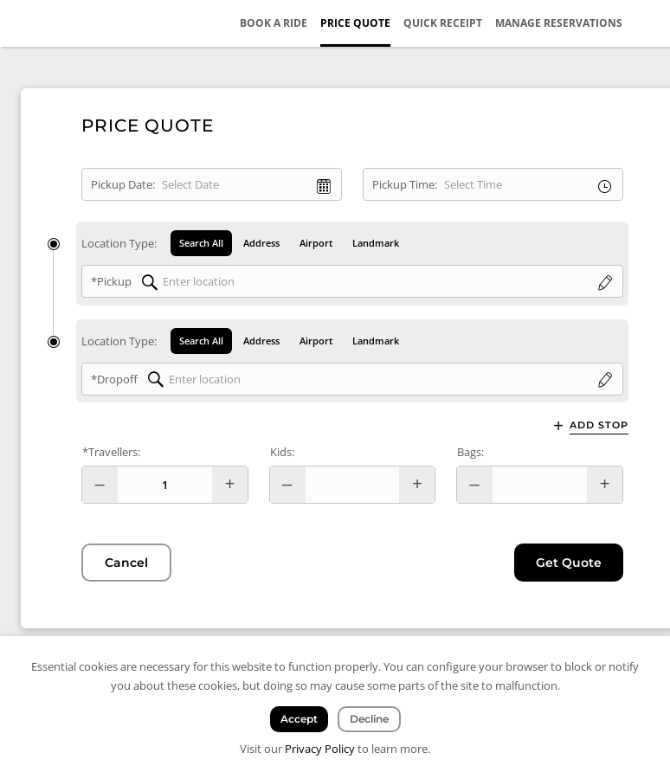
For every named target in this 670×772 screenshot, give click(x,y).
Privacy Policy (320, 748)
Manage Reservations (558, 23)
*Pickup (111, 281)
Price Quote (355, 23)
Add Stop (599, 425)
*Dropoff (114, 379)
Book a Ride (273, 23)
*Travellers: (111, 452)
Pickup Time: (404, 184)
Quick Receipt (442, 23)
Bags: (470, 452)
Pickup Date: (123, 184)
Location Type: (119, 243)
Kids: (282, 452)
